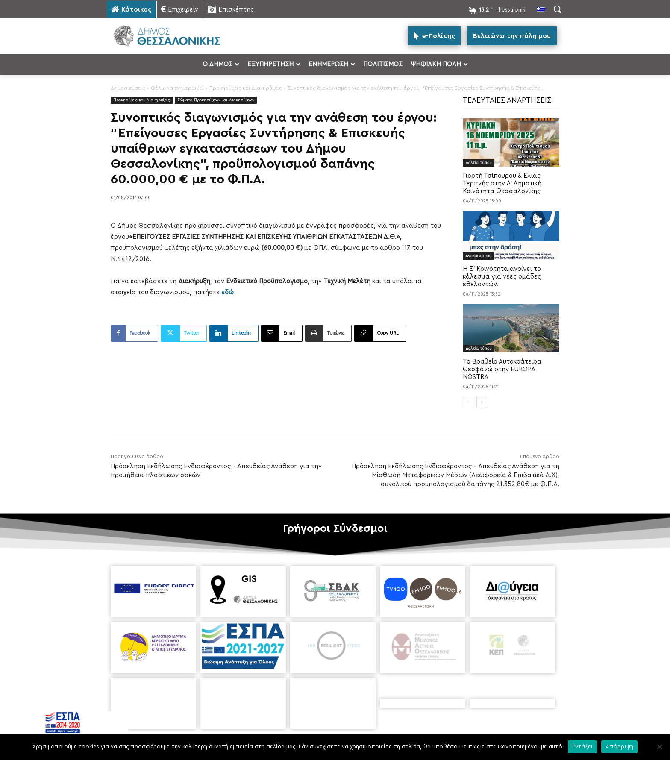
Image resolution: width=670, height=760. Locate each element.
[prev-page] (468, 402)
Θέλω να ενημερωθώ (177, 88)
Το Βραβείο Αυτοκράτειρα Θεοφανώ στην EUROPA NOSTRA (502, 369)
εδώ (227, 292)
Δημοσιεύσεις (128, 88)
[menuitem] (541, 10)
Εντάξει (582, 746)
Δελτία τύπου (478, 163)
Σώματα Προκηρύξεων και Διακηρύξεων (216, 100)
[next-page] (481, 402)
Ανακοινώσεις (478, 256)
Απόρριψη (619, 746)
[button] (557, 9)
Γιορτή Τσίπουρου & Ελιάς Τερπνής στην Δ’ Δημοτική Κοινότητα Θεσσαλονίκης (502, 183)
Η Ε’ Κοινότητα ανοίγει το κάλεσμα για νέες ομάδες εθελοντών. (502, 277)
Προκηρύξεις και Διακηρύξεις (245, 88)
